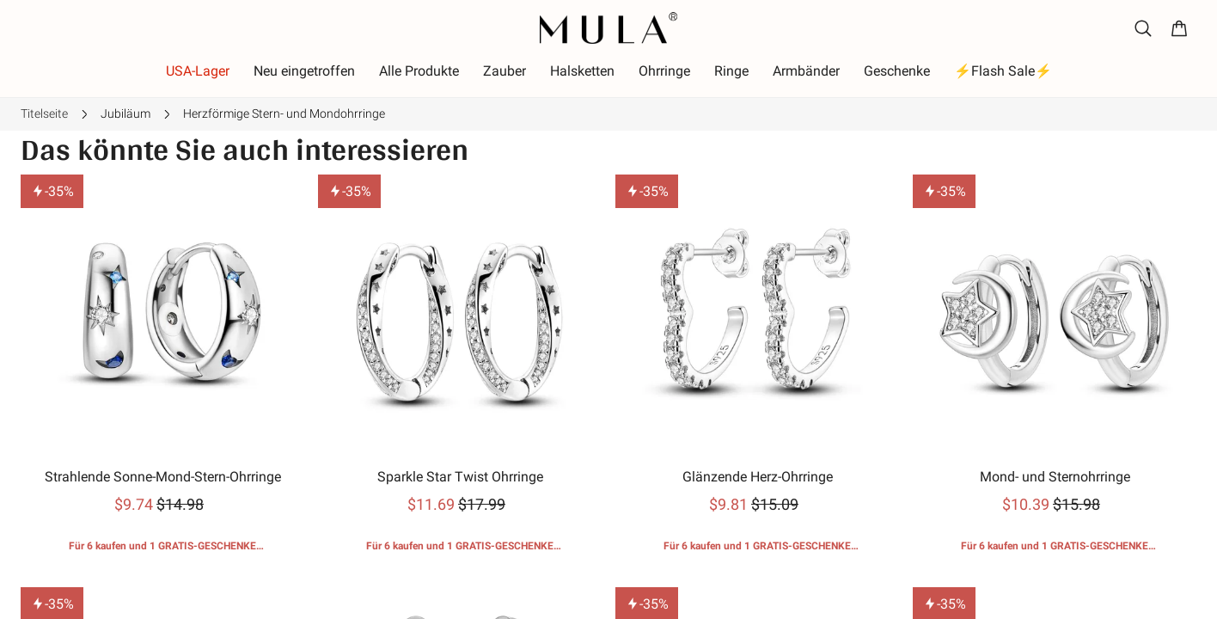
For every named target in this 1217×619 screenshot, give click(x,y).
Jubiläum (125, 113)
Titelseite (44, 113)
